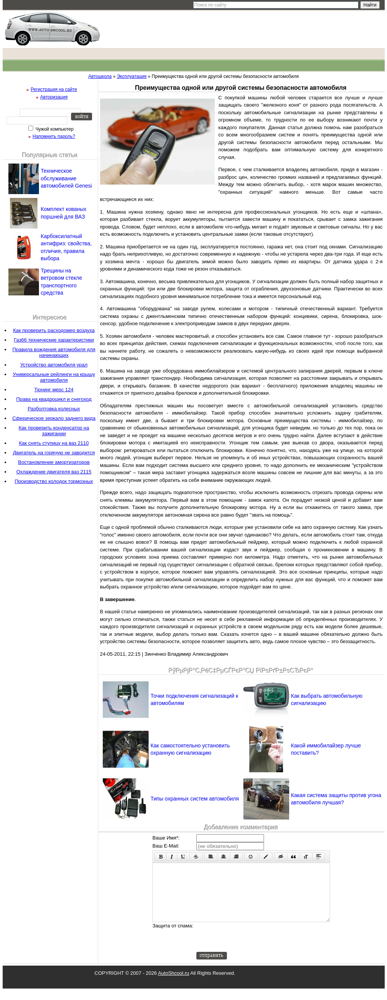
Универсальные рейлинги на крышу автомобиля (54, 377)
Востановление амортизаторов (53, 462)
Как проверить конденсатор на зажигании (54, 430)
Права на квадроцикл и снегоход (53, 399)
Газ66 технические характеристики (54, 340)
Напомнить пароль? (53, 136)
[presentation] (254, 948)
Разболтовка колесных (54, 409)
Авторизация (54, 97)
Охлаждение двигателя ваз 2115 (53, 472)
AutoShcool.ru (173, 984)
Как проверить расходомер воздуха (54, 330)
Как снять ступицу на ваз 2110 (54, 443)
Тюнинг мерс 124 (53, 389)
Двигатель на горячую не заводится (54, 452)
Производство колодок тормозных (54, 481)
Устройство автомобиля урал (53, 365)
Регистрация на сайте (54, 89)
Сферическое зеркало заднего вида (54, 418)
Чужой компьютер (54, 129)
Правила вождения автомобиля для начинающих (53, 352)
